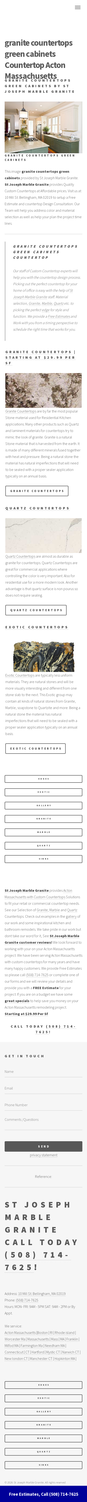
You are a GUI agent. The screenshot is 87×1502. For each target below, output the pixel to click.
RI (51, 1332)
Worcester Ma (15, 1339)
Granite (34, 303)
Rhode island (64, 1332)
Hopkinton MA (65, 1358)
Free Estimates (59, 316)
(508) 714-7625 (37, 974)
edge (45, 309)
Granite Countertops (38, 351)
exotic (44, 792)
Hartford (38, 1352)
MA (62, 1339)
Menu (77, 7)
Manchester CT (41, 1358)
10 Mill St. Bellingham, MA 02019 (42, 1293)
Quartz (58, 303)
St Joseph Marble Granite (27, 890)
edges (44, 778)
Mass (54, 1339)
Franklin (72, 1339)
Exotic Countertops (36, 627)
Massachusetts (38, 1339)
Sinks (44, 858)
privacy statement (43, 1155)
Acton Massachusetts (20, 1332)
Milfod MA (12, 1345)
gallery (71, 916)
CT (27, 1352)
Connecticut (14, 1352)
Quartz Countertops (37, 508)
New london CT (16, 1358)
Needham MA (55, 1345)
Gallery (44, 805)
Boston (42, 1332)
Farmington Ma (32, 1345)
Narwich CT (70, 1352)
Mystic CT (53, 1352)
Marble (47, 303)
